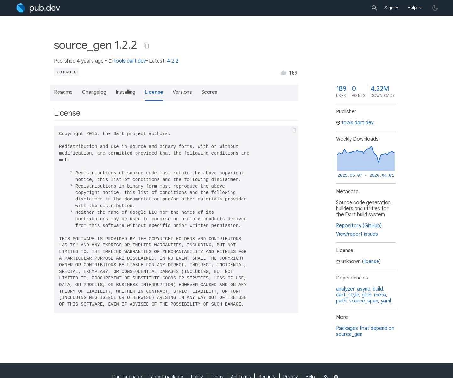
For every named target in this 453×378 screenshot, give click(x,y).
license (371, 261)
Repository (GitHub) (359, 226)
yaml (386, 301)
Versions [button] (182, 92)
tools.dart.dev (127, 61)
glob (367, 295)
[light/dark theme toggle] (435, 8)
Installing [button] (125, 92)
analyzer (345, 289)
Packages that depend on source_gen (365, 331)
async (363, 289)
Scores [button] (209, 92)
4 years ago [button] (90, 61)
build (378, 289)
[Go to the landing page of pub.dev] (38, 8)
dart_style (347, 295)
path (341, 301)
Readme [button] (63, 92)
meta (380, 295)
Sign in (391, 8)
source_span (363, 301)
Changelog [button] (94, 92)
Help (412, 7)
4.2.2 (172, 61)
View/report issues (357, 234)
